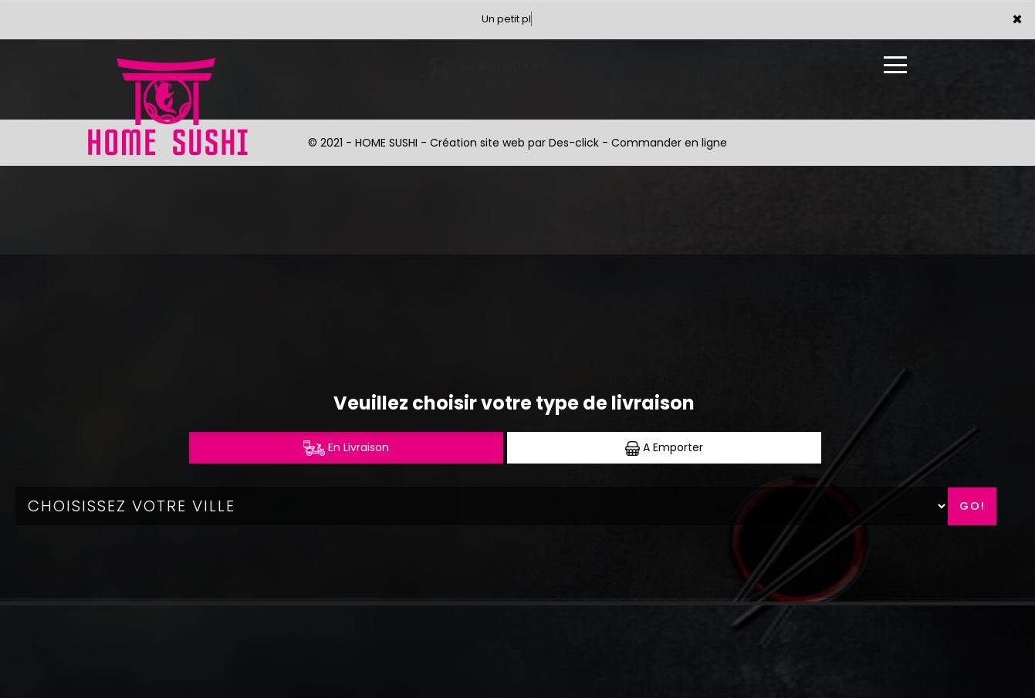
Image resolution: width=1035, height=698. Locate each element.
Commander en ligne (669, 142)
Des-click (574, 142)
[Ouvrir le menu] (895, 65)
